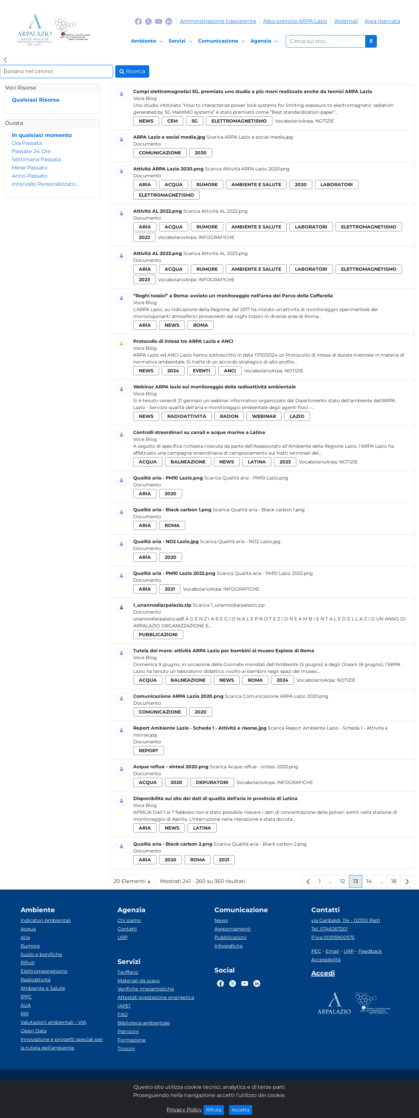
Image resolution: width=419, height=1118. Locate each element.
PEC (316, 951)
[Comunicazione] (222, 41)
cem (172, 121)
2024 (173, 371)
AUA (26, 1005)
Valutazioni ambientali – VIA (53, 1022)
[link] (5, 60)
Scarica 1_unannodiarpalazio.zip (228, 605)
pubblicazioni (158, 634)
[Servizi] (181, 41)
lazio (297, 416)
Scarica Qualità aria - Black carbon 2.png (260, 844)
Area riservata (382, 21)
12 (344, 883)
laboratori (336, 184)
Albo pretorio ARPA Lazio (295, 21)
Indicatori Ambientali (46, 920)
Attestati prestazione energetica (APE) (156, 1001)
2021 (170, 589)
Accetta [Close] (242, 1109)
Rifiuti (28, 963)
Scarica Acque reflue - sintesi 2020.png (254, 767)
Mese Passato (29, 168)
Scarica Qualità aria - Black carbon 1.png (259, 510)
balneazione (188, 462)
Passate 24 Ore (31, 151)
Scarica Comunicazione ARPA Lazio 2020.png (276, 696)
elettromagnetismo (239, 121)
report (148, 751)
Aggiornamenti (232, 929)
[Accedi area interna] (323, 974)
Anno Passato (29, 176)
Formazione (132, 1040)
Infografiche (216, 237)
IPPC (26, 997)
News (221, 920)
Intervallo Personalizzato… (45, 184)
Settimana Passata (36, 159)
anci (230, 371)
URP (123, 937)
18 (396, 883)
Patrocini (128, 1031)
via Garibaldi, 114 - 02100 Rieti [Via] (345, 920)
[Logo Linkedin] (168, 21)
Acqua (28, 929)
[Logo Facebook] (138, 21)
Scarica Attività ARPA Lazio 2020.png (247, 169)
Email (332, 951)
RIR (24, 1014)
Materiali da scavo (139, 981)
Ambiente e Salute (43, 988)
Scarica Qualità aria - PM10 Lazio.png (246, 478)
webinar (264, 416)
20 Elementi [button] (135, 883)
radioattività (186, 416)
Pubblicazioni (230, 937)
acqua (174, 184)
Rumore (30, 946)
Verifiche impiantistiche (146, 989)
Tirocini (126, 1048)
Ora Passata (27, 143)
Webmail (346, 21)
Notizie (324, 121)
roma (200, 325)
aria (145, 184)
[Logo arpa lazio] (34, 29)
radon (229, 416)
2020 (201, 153)
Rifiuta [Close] (215, 1109)
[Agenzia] (265, 41)
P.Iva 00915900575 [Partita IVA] (333, 937)
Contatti (127, 929)
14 (371, 883)
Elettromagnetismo (44, 971)
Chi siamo (129, 920)
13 (357, 883)
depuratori (212, 782)
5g (194, 121)
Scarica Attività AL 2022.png (215, 211)
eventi (201, 371)
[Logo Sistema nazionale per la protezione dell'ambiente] (72, 29)
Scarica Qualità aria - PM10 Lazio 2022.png (265, 573)
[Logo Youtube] (158, 21)
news (146, 121)
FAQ (123, 1014)
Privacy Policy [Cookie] (184, 1110)
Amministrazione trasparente (218, 21)
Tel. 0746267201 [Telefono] (329, 929)
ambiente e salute (256, 184)
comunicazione (160, 153)
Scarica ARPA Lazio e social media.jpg (250, 137)
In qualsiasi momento (42, 135)
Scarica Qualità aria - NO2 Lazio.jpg (240, 541)
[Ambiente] (148, 41)
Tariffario (128, 972)
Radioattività (35, 980)
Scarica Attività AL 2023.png (215, 253)
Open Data (33, 1031)
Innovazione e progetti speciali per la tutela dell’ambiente (62, 1043)
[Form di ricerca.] (326, 41)
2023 (144, 280)
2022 (144, 237)
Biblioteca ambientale (144, 1023)
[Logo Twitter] (148, 21)
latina (257, 462)
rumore (207, 184)
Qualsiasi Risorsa (35, 100)
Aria (25, 937)
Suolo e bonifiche (41, 954)
